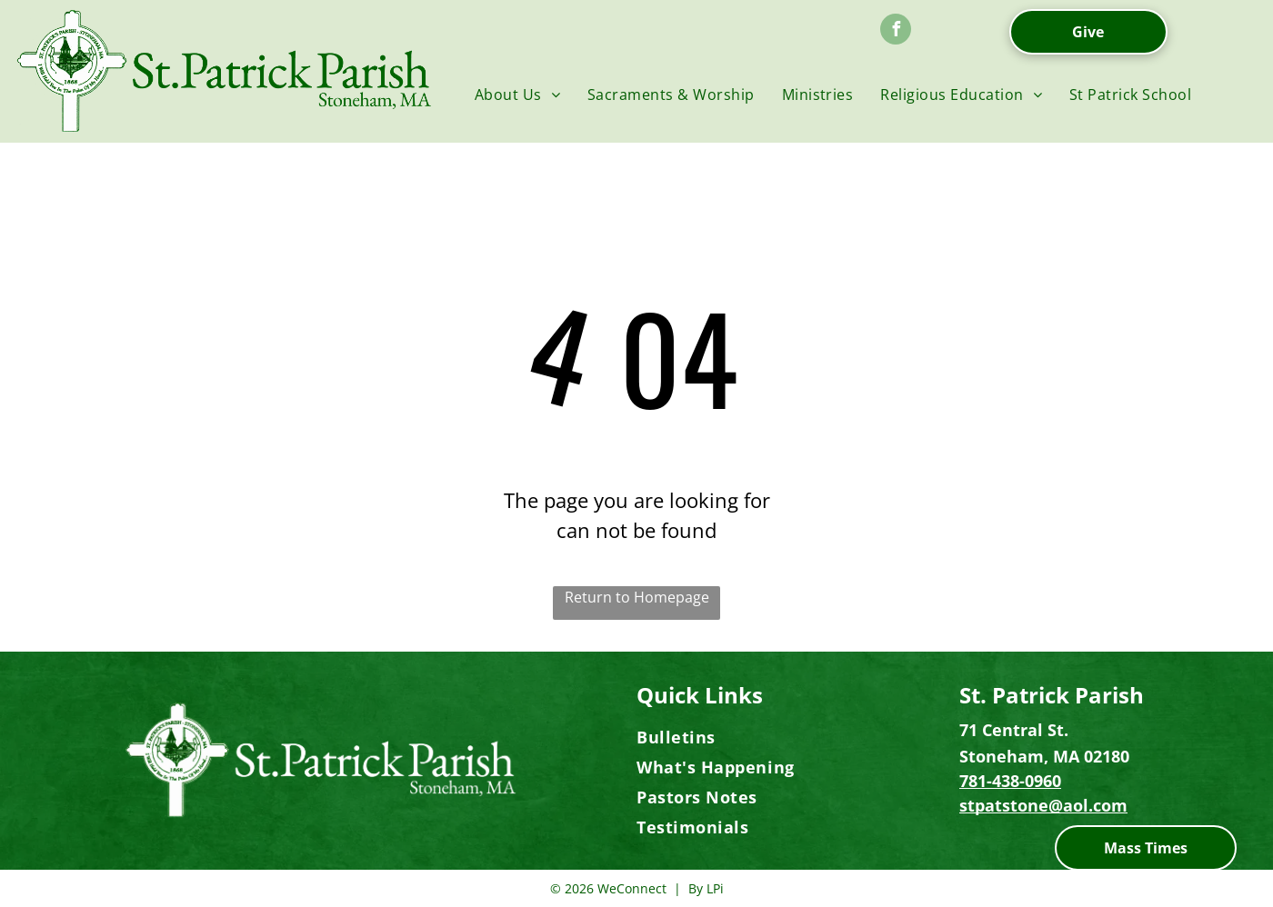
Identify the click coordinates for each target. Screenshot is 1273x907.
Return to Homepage (637, 597)
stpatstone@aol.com (1043, 805)
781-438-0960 (1010, 781)
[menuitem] (517, 95)
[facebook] (895, 31)
